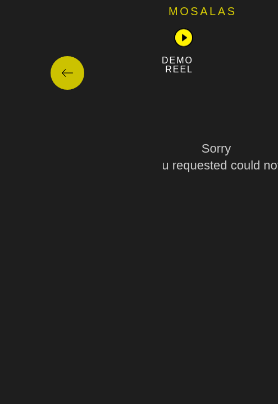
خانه (190, 15)
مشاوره (140, 15)
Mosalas (40, 11)
